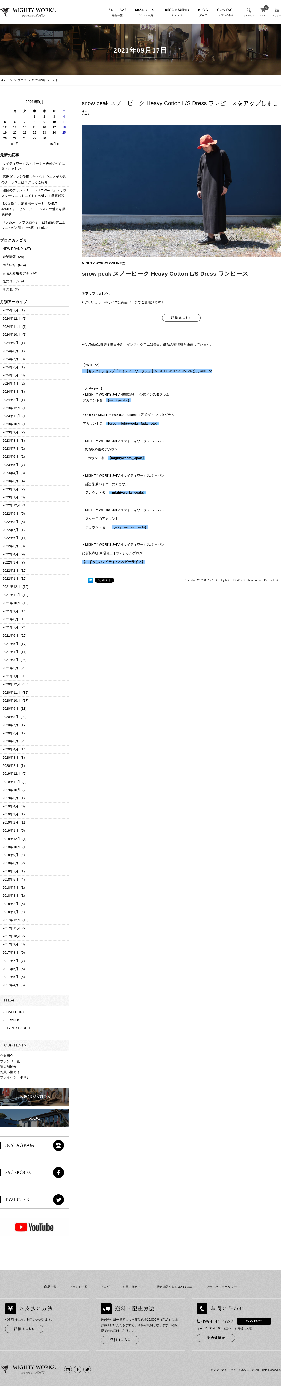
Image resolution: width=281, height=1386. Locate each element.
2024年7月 (10, 359)
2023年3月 (10, 481)
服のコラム (11, 281)
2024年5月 (10, 375)
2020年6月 (10, 733)
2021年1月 (10, 676)
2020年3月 (10, 757)
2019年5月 (10, 798)
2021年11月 (11, 595)
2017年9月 (10, 944)
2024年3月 (10, 391)
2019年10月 (11, 790)
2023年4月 (10, 473)
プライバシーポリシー (16, 1077)
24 (54, 132)
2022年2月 (10, 570)
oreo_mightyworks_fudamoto (132, 423)
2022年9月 (10, 513)
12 (5, 127)
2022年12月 (11, 505)
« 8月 (15, 144)
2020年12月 (11, 684)
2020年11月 (11, 692)
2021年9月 (39, 80)
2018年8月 (10, 863)
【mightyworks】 (118, 400)
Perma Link (271, 580)
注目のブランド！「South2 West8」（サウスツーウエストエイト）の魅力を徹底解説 (33, 193)
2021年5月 (10, 644)
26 (5, 138)
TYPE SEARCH (18, 1028)
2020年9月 (10, 709)
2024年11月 (11, 327)
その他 (8, 289)
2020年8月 (10, 717)
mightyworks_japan (126, 458)
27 (14, 138)
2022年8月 (10, 522)
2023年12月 (11, 408)
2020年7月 (10, 725)
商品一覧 (50, 1287)
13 (14, 127)
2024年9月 (10, 343)
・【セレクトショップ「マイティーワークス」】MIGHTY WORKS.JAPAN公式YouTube (147, 371)
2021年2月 (10, 668)
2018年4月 (10, 887)
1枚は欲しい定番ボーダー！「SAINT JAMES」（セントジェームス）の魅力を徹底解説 (33, 209)
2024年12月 (11, 318)
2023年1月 (10, 497)
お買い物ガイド (11, 1072)
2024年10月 (11, 334)
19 (5, 132)
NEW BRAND (13, 249)
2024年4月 (10, 383)
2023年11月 (11, 416)
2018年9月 (10, 855)
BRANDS (13, 1020)
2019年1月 (10, 830)
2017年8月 (10, 952)
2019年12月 (11, 773)
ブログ (105, 1287)
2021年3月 (10, 660)
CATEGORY (15, 1012)
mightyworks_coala (127, 492)
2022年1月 (10, 578)
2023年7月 (10, 448)
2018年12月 (11, 839)
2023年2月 (10, 489)
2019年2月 (10, 822)
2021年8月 (10, 619)
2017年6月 (10, 969)
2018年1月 (10, 912)
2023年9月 (10, 432)
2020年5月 (10, 741)
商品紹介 (9, 265)
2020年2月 (10, 766)
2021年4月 (10, 652)
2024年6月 (10, 367)
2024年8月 (10, 351)
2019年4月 (10, 806)
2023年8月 (10, 440)
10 (54, 122)
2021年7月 (10, 627)
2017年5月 (10, 977)
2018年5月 (10, 879)
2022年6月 (10, 538)
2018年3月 (10, 895)
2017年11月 (11, 928)
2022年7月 (10, 530)
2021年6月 (10, 635)
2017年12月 (11, 920)
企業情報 (9, 257)
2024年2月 (10, 400)
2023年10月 (11, 424)
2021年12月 (11, 587)
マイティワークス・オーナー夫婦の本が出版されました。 (33, 166)
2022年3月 (10, 562)
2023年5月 (10, 465)
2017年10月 (11, 936)
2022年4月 (10, 554)
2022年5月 (10, 546)
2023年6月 (10, 456)
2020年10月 (11, 700)
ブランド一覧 (10, 1061)
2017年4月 (10, 985)
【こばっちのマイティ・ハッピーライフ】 (113, 562)
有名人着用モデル (16, 273)
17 (54, 127)
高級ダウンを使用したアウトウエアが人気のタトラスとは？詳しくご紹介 (33, 179)
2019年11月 (11, 782)
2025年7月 (10, 310)
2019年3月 (10, 814)
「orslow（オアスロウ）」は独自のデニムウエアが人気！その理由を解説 (33, 225)
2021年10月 (11, 603)
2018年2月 (10, 904)
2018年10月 (11, 847)
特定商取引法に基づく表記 (175, 1287)
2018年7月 (10, 871)
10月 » (54, 144)
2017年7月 (10, 961)
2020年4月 (10, 749)
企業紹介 (6, 1056)
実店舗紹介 (8, 1066)
